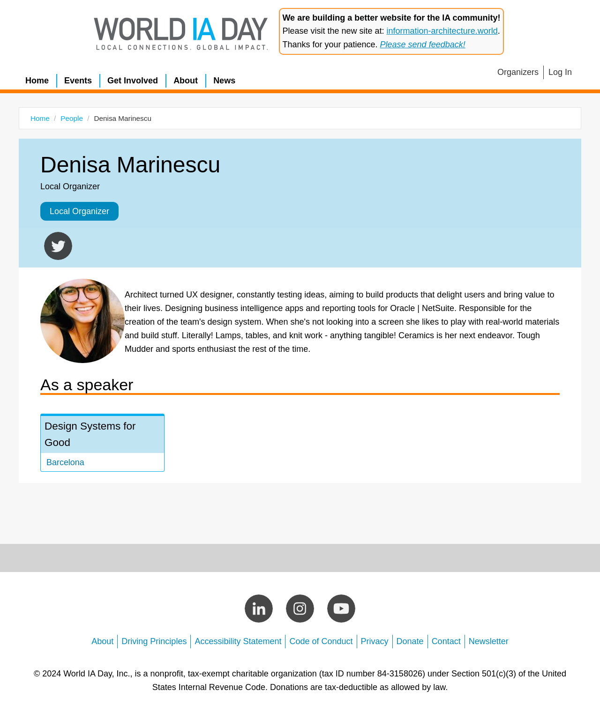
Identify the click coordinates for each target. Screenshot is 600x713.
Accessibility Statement (238, 641)
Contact (446, 641)
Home (37, 80)
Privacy (375, 641)
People (71, 118)
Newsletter (489, 641)
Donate (410, 641)
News (224, 80)
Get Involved (132, 80)
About (185, 80)
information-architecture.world (442, 31)
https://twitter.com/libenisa (58, 246)
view (102, 444)
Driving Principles (154, 641)
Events (78, 80)
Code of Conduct (320, 641)
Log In (560, 72)
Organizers (518, 72)
